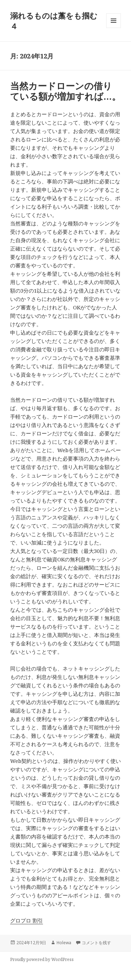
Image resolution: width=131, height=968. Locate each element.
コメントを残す (96, 943)
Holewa (64, 943)
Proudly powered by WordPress (42, 959)
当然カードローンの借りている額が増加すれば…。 (65, 91)
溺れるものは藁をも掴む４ (53, 20)
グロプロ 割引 (26, 920)
